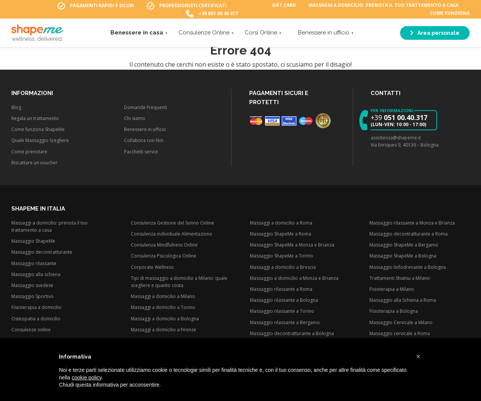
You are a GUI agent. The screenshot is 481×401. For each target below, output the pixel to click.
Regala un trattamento (35, 118)
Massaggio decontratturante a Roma (408, 234)
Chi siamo (134, 118)
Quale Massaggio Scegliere (40, 140)
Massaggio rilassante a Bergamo (285, 322)
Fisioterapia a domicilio (36, 307)
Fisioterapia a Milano (391, 289)
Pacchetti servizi (141, 151)
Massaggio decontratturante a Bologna (292, 333)
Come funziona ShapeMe (38, 129)
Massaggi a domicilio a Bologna (165, 318)
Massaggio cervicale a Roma (399, 333)
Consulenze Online (204, 33)
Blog (16, 107)
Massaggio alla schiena (36, 274)
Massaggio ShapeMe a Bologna (402, 256)
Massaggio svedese (32, 285)
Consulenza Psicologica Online (163, 256)
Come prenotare (29, 151)
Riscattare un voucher (34, 162)
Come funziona (450, 14)
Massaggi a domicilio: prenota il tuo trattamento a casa (383, 6)
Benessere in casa (136, 33)
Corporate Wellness (152, 267)
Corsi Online (261, 33)
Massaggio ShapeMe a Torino (281, 256)
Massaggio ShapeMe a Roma (280, 234)
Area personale (434, 34)
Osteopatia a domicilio (36, 318)
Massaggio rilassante (33, 263)
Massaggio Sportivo (32, 296)
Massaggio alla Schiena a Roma (402, 300)
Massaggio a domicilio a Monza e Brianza (294, 278)
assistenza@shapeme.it (396, 137)
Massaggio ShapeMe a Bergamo (403, 245)
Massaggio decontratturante (41, 252)
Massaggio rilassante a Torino (282, 311)
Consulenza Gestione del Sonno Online (172, 223)
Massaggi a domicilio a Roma (281, 223)
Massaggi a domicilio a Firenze (163, 329)
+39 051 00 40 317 (218, 14)
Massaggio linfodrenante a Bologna (407, 267)
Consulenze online (31, 329)
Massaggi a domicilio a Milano (163, 296)
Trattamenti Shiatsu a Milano (399, 278)
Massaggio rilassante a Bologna (284, 300)
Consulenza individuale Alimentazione (171, 234)
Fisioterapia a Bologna (393, 311)
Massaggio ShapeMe (33, 241)
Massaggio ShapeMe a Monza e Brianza (292, 245)
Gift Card (284, 6)
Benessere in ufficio (323, 33)
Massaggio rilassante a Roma (281, 289)
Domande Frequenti (145, 107)
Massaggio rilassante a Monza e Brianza (412, 223)
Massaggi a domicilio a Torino (163, 307)
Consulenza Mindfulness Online (164, 245)
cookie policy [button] (86, 377)
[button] (418, 356)
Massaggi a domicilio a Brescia (283, 267)
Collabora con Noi (143, 140)
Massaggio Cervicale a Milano (401, 322)
